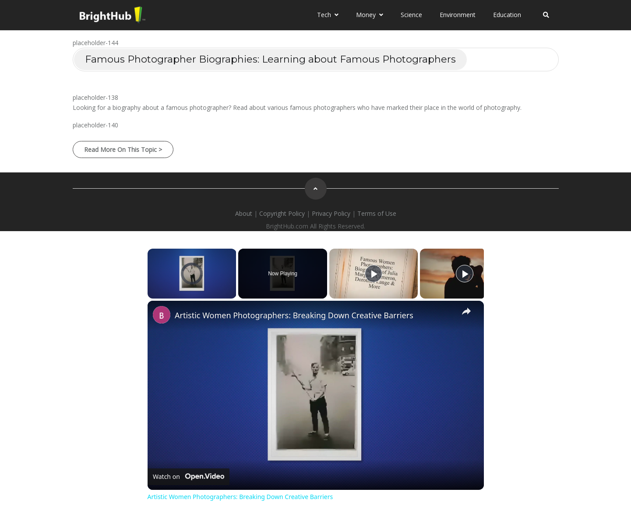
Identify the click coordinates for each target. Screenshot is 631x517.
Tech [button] (327, 15)
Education (507, 15)
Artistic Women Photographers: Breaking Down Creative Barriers (294, 315)
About (243, 213)
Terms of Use (376, 213)
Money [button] (369, 15)
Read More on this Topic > (123, 149)
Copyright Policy (282, 213)
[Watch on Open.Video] (188, 476)
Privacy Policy (331, 213)
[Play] (373, 273)
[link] (161, 315)
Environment (458, 15)
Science (411, 15)
